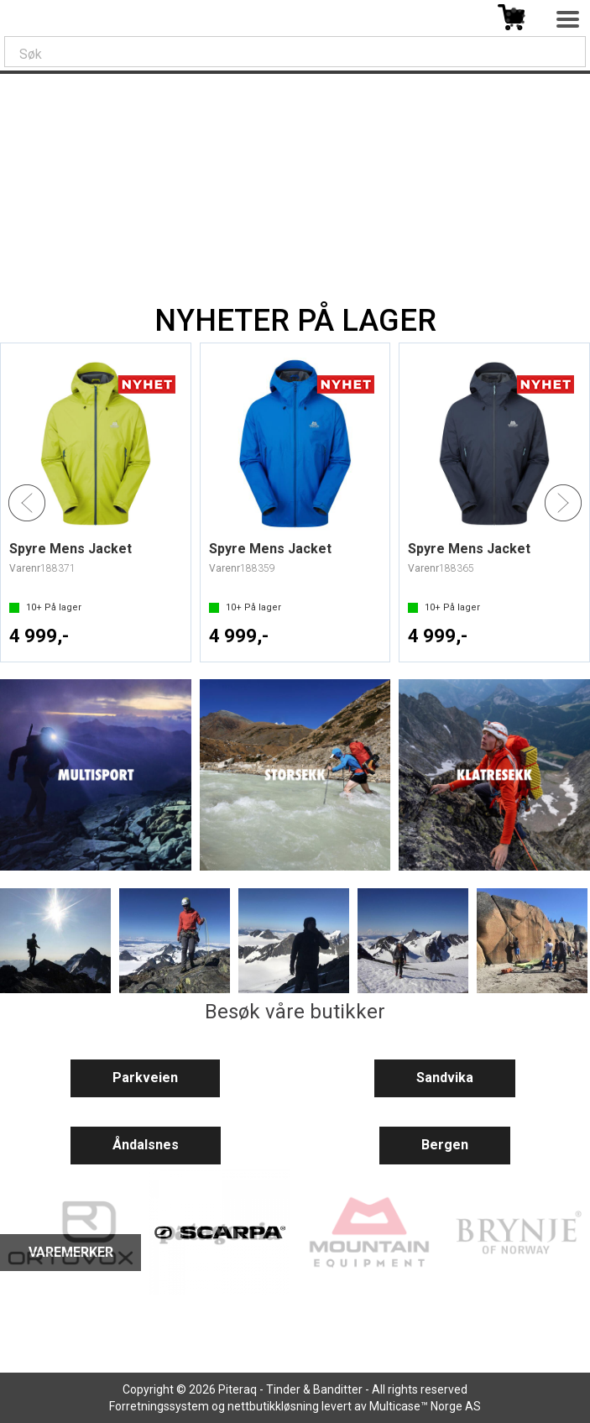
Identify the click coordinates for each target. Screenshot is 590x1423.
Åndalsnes (145, 1145)
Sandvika (444, 1078)
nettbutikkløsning (273, 1406)
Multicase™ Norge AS (425, 1406)
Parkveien (145, 1078)
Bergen (444, 1145)
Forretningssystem (159, 1406)
